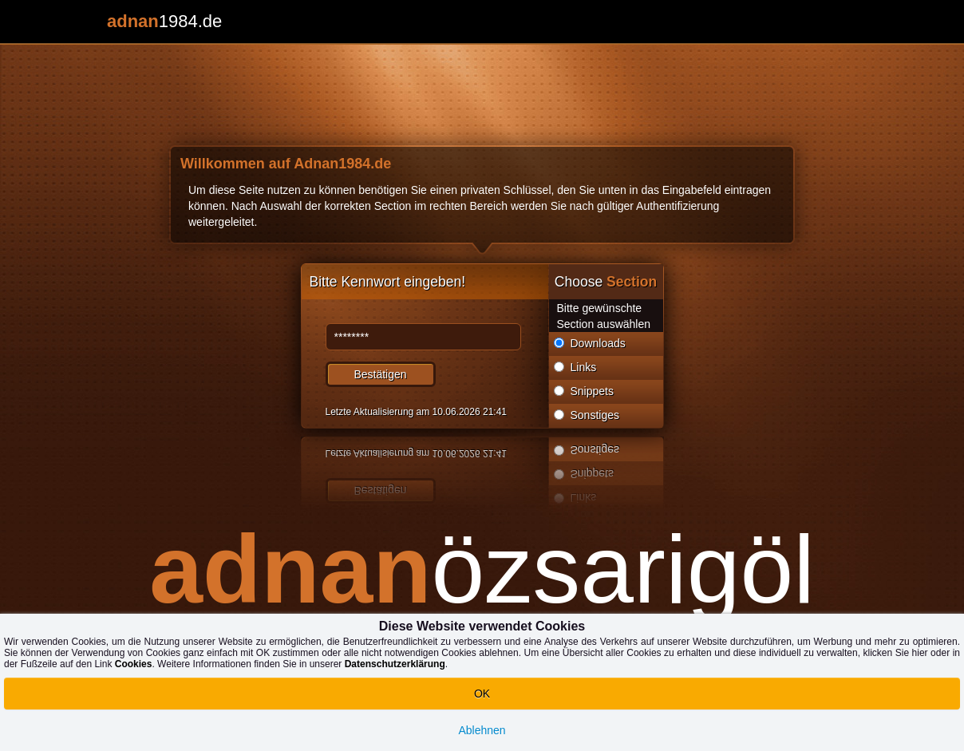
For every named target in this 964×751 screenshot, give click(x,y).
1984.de (164, 21)
